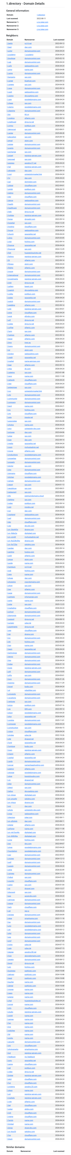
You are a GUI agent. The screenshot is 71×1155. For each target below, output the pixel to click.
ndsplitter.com (30, 690)
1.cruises (10, 859)
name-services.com (32, 361)
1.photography (12, 1049)
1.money (10, 989)
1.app (9, 630)
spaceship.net (30, 234)
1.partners (11, 597)
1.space (10, 903)
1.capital (10, 758)
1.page (9, 593)
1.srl (8, 690)
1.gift (9, 672)
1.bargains (11, 77)
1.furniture (11, 746)
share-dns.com (30, 1128)
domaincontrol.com (32, 51)
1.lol (8, 350)
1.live (9, 1027)
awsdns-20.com (31, 1087)
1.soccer (10, 765)
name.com (29, 70)
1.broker (10, 1075)
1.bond (9, 963)
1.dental (10, 986)
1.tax (9, 922)
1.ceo (9, 526)
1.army (9, 70)
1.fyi (8, 178)
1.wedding (11, 305)
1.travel (10, 687)
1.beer (9, 365)
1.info (9, 1008)
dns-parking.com (31, 96)
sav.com (28, 77)
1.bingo (10, 1128)
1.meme (10, 1117)
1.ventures (11, 702)
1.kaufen (10, 982)
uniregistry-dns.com (32, 429)
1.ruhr (9, 507)
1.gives (9, 847)
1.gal (9, 182)
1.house (10, 230)
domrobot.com (30, 182)
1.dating (10, 193)
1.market (10, 361)
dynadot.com (30, 219)
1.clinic (9, 238)
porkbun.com (30, 126)
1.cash (9, 92)
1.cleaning (11, 111)
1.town (9, 750)
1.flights (10, 268)
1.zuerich (10, 290)
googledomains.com (33, 99)
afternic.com (30, 118)
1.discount (11, 892)
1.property (11, 462)
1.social (10, 1004)
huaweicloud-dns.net (33, 253)
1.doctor (10, 466)
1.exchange (11, 152)
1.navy (9, 376)
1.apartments (12, 627)
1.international (12, 275)
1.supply (10, 866)
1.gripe (9, 436)
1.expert (10, 156)
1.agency (10, 769)
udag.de (28, 623)
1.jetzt (9, 1079)
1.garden (10, 548)
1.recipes (10, 915)
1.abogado (11, 171)
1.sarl (9, 518)
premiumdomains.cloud (34, 496)
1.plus (9, 716)
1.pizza (9, 705)
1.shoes (10, 578)
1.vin (9, 780)
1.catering (11, 372)
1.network (11, 380)
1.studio (10, 1012)
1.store (9, 776)
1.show (9, 586)
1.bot (9, 1053)
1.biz (9, 114)
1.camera (10, 874)
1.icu (9, 410)
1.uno (9, 926)
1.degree (10, 952)
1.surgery (10, 623)
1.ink (9, 642)
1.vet (9, 911)
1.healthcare (12, 208)
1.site (9, 739)
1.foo (9, 1135)
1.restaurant (11, 492)
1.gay (9, 855)
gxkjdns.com (30, 544)
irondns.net (29, 507)
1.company (11, 402)
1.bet (9, 1105)
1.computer (11, 724)
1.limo (9, 343)
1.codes (10, 324)
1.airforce (10, 829)
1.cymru (10, 126)
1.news (9, 993)
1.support (10, 619)
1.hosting (10, 227)
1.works (10, 1038)
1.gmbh (10, 189)
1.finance (10, 245)
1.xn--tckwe (11, 795)
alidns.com (29, 1109)
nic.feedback (30, 1057)
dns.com (28, 844)
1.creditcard (11, 122)
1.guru (9, 1060)
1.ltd (8, 1034)
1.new (9, 384)
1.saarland (11, 515)
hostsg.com (29, 552)
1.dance (10, 200)
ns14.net (28, 43)
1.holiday (10, 215)
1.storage (10, 773)
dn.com (28, 369)
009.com (28, 709)
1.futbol (10, 877)
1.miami (10, 754)
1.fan (9, 1023)
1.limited (10, 1124)
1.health (10, 204)
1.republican (12, 488)
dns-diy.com (29, 526)
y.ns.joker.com (42, 26)
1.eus (9, 896)
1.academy (11, 55)
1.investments (12, 279)
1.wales (10, 298)
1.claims (10, 107)
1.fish (9, 253)
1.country (10, 881)
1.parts (9, 601)
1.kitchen (10, 477)
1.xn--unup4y (12, 799)
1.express (10, 163)
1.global (10, 185)
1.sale (9, 948)
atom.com (29, 141)
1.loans (10, 346)
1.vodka (10, 294)
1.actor (9, 51)
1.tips (9, 660)
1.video (9, 1072)
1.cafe (9, 66)
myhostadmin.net (32, 447)
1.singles (10, 735)
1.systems (11, 1087)
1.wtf (9, 320)
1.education (11, 137)
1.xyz (9, 806)
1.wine (9, 313)
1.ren (9, 634)
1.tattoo (10, 791)
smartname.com (31, 918)
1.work (9, 316)
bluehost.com (30, 81)
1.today (10, 664)
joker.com (28, 817)
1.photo (10, 810)
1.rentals (10, 481)
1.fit (8, 260)
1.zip (9, 930)
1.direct (10, 788)
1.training (10, 683)
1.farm (9, 331)
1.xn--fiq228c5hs (13, 541)
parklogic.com (30, 971)
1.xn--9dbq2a (12, 533)
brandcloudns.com (32, 776)
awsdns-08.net (30, 952)
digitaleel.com (30, 533)
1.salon (10, 885)
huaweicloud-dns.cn (33, 1001)
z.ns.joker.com (42, 29)
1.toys (9, 679)
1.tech (9, 907)
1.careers (10, 85)
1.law (9, 589)
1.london (10, 354)
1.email (10, 141)
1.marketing (11, 608)
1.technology (12, 653)
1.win (9, 967)
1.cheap (10, 103)
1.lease (9, 339)
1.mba (9, 369)
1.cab (9, 62)
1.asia (9, 417)
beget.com (29, 286)
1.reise (9, 918)
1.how (9, 956)
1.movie (10, 451)
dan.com (28, 47)
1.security (10, 1042)
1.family (10, 1120)
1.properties (11, 458)
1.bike (9, 784)
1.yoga (9, 814)
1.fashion (10, 335)
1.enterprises (12, 387)
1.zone (9, 840)
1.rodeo (10, 503)
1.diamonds (11, 615)
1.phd (9, 933)
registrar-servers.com (33, 156)
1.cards (10, 761)
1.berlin (10, 43)
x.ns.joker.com (42, 22)
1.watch (10, 301)
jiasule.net (29, 417)
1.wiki (9, 309)
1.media (10, 443)
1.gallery (10, 286)
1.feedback (11, 1057)
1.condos (10, 720)
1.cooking (11, 118)
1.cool (9, 174)
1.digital (10, 825)
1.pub (9, 571)
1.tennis (10, 657)
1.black (9, 1139)
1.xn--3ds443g (12, 529)
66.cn (27, 114)
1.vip (9, 709)
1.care (9, 99)
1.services (11, 900)
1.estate (10, 144)
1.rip (8, 888)
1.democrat (11, 129)
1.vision (10, 731)
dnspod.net (29, 739)
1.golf (9, 862)
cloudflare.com (31, 185)
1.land (9, 406)
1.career (10, 81)
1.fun (9, 1083)
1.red (9, 1068)
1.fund (9, 743)
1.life (9, 496)
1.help (9, 212)
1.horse (10, 219)
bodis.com (29, 687)
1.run (9, 511)
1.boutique (11, 58)
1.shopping (11, 582)
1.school (10, 612)
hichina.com (29, 242)
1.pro (9, 1046)
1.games (10, 1019)
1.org (9, 414)
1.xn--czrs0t (11, 537)
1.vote (9, 1102)
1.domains (11, 473)
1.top (9, 844)
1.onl (9, 1094)
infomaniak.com (31, 597)
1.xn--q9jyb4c (12, 821)
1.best (9, 47)
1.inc (9, 638)
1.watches (11, 1031)
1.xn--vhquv (11, 802)
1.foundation (12, 851)
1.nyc (9, 391)
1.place (9, 713)
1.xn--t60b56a (12, 836)
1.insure (10, 271)
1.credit (10, 357)
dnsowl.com (29, 888)
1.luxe (9, 440)
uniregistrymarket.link (33, 174)
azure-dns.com (30, 896)
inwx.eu (28, 343)
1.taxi (9, 645)
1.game (10, 1064)
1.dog (9, 470)
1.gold (9, 556)
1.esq (9, 937)
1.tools (9, 668)
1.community (12, 399)
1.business (11, 971)
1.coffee (10, 328)
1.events (10, 148)
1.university (11, 694)
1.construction (12, 728)
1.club (9, 242)
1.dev (9, 522)
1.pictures (11, 432)
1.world (10, 1016)
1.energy (10, 997)
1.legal (9, 978)
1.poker (10, 1109)
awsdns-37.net (30, 163)
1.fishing (10, 257)
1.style (9, 870)
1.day (9, 197)
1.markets (11, 1098)
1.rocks (9, 945)
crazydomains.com (32, 582)
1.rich (9, 1113)
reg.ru (27, 911)
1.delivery (10, 974)
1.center (10, 133)
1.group (10, 559)
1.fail (9, 167)
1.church (10, 234)
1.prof (9, 941)
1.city (9, 395)
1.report (10, 485)
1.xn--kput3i (11, 1132)
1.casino (10, 96)
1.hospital (11, 223)
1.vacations (11, 698)
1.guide (10, 563)
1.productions (12, 455)
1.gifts (9, 675)
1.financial (11, 249)
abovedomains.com (32, 956)
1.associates (12, 421)
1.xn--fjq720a (12, 544)
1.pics (9, 429)
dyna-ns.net (29, 122)
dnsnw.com (29, 529)
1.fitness (10, 264)
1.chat (9, 1001)
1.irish (9, 283)
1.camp (10, 73)
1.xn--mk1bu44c (13, 832)
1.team (9, 649)
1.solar (9, 604)
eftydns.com (30, 316)
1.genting (10, 552)
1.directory (41, 15)
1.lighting (10, 500)
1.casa (9, 88)
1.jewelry (10, 960)
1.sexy (9, 574)
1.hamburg (11, 567)
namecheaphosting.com (34, 765)
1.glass (9, 1090)
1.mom (9, 447)
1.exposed (11, 159)
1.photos (10, 425)
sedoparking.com (31, 66)
